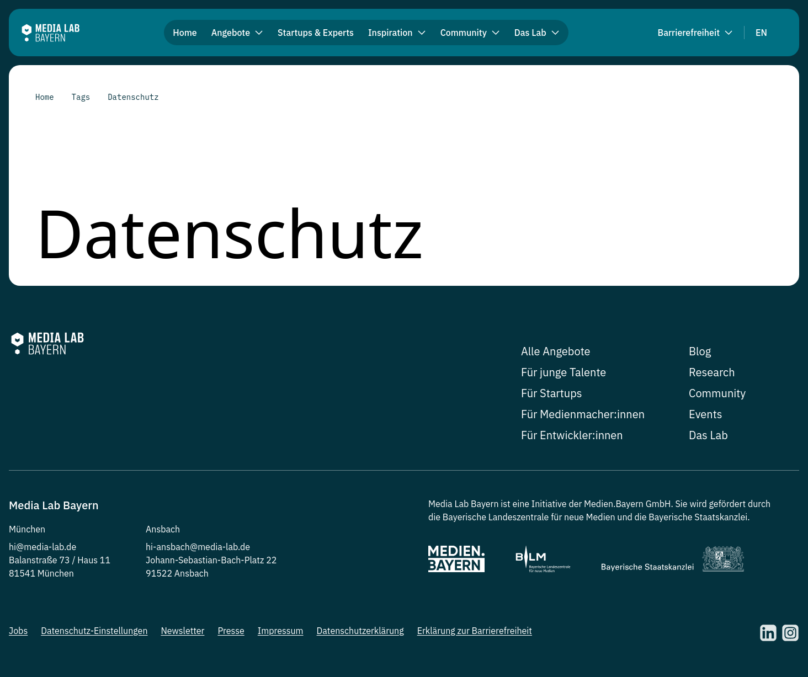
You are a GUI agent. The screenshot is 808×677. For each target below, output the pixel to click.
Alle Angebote (556, 351)
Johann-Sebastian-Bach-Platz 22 (211, 560)
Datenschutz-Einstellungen (94, 630)
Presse (230, 630)
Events (705, 414)
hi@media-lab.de (42, 546)
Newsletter (182, 630)
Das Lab (708, 435)
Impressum (281, 630)
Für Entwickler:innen (572, 435)
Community (717, 393)
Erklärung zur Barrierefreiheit (474, 630)
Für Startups (551, 393)
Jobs (18, 630)
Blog (700, 351)
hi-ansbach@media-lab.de (198, 546)
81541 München (41, 573)
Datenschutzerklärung (360, 630)
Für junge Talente (563, 372)
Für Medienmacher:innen (583, 414)
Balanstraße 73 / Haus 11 (59, 560)
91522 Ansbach (177, 573)
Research (712, 372)
